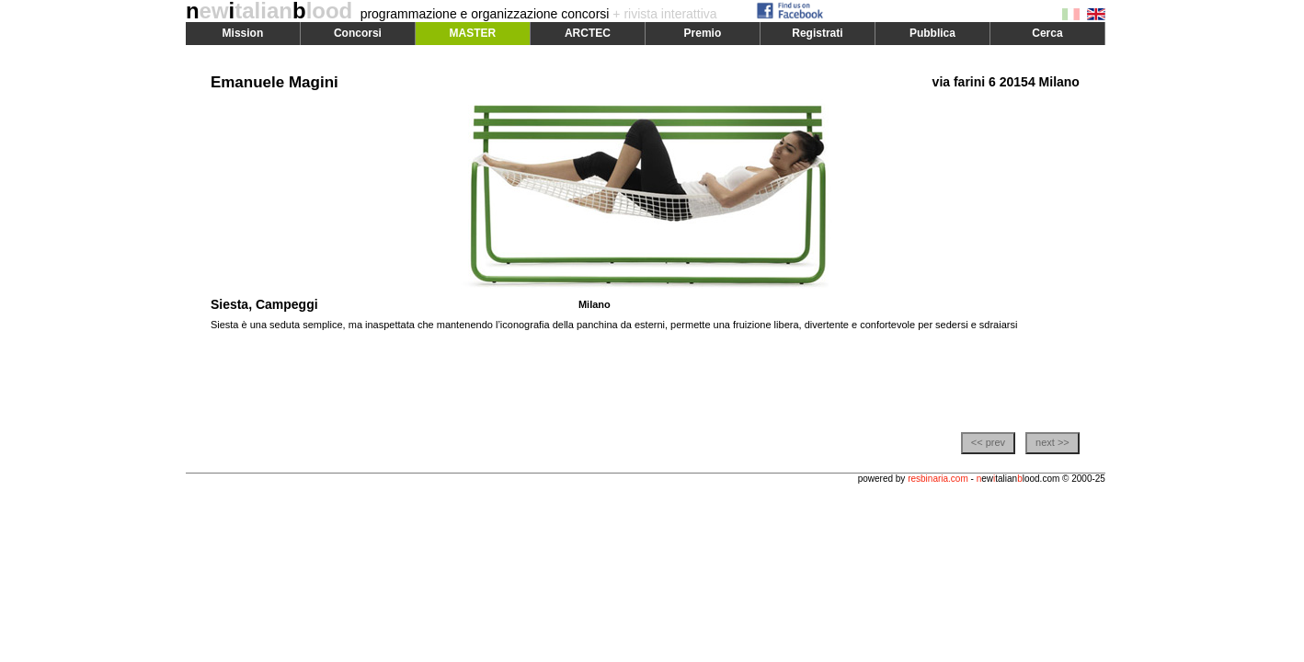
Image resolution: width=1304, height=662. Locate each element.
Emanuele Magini (274, 82)
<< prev (988, 442)
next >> (1052, 442)
